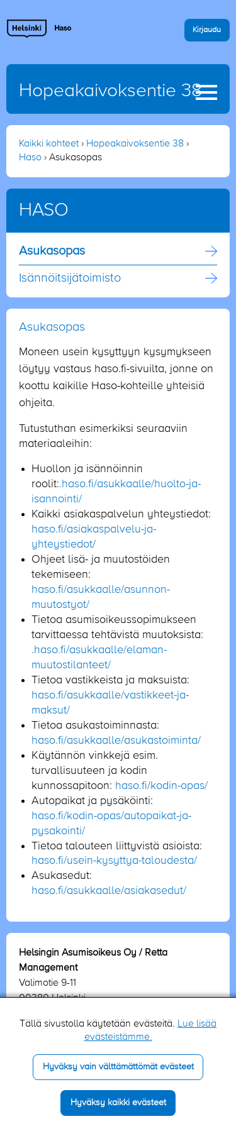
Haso (30, 158)
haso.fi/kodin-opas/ (161, 785)
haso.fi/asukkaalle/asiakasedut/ (108, 890)
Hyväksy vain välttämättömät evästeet (118, 1066)
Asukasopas (52, 251)
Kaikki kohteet (49, 144)
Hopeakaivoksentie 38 (110, 91)
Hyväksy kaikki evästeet (118, 1102)
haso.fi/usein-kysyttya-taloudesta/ (114, 860)
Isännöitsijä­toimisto (70, 278)
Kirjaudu (207, 30)
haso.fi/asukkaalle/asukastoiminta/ (116, 740)
